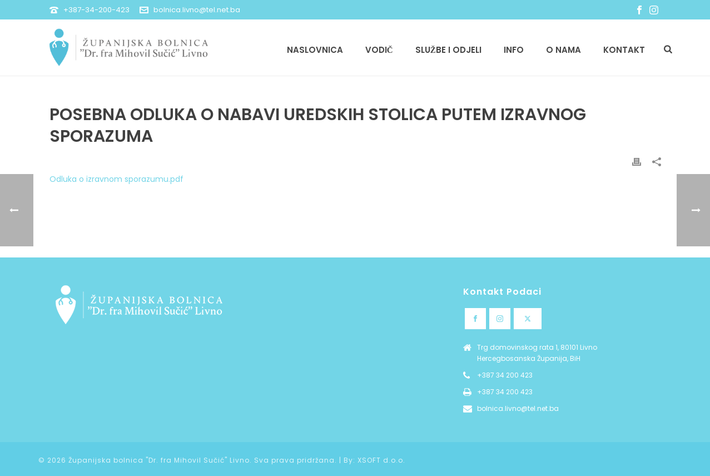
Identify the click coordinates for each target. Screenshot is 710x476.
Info (514, 50)
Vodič (379, 50)
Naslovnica (315, 50)
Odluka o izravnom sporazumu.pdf (116, 179)
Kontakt (624, 50)
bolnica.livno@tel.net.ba (196, 9)
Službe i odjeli (448, 50)
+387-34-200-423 (96, 9)
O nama (563, 50)
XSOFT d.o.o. (381, 460)
